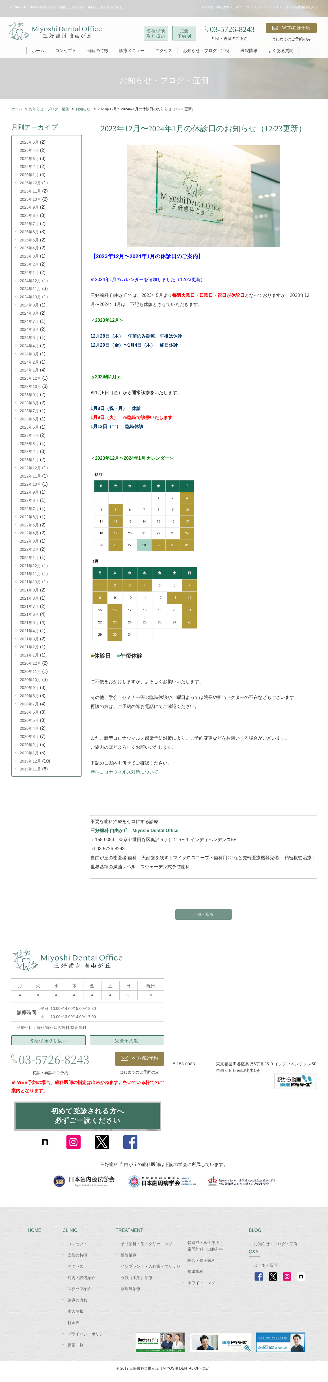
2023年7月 (29, 411)
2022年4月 (29, 533)
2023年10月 (30, 386)
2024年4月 (29, 346)
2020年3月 (29, 736)
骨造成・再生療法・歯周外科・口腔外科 (205, 1252)
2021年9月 (29, 590)
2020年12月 (30, 663)
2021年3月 (29, 639)
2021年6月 (29, 614)
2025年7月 (29, 223)
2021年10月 (30, 582)
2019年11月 (30, 769)
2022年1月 (29, 557)
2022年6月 (29, 517)
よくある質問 (281, 50)
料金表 (73, 1328)
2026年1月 (29, 174)
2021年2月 (29, 647)
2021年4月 (29, 631)
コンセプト (65, 50)
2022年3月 (29, 541)
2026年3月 (29, 158)
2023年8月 (29, 403)
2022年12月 (30, 468)
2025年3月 (29, 256)
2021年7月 (29, 606)
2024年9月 (29, 305)
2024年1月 (29, 370)
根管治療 (129, 1261)
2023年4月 (29, 435)
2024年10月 (30, 297)
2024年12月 (30, 280)
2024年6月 (29, 329)
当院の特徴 (97, 50)
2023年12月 (30, 378)
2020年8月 (29, 696)
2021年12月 (30, 565)
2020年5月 (29, 720)
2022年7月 (29, 508)
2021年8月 (29, 598)
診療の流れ (77, 1306)
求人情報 (75, 1317)
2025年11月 (30, 191)
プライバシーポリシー (87, 1340)
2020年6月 (29, 712)
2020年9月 (29, 687)
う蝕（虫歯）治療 (136, 1283)
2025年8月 (29, 215)
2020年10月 (30, 679)
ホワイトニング (201, 1289)
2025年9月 (29, 207)
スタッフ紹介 (79, 1295)
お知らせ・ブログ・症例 (206, 50)
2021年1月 (29, 655)
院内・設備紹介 (81, 1283)
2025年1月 (29, 272)
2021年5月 (29, 622)
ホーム (38, 50)
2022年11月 (30, 476)
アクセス (163, 50)
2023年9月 (29, 394)
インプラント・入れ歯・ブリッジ (150, 1272)
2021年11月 (30, 573)
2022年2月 (29, 549)
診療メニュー (131, 50)
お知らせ (83, 109)
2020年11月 (30, 671)
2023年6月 (29, 419)
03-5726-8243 (232, 29)
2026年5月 (29, 142)
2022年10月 (30, 484)
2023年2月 (29, 451)
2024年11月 (30, 288)
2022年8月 (29, 500)
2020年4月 (29, 728)
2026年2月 (29, 166)
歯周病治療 (131, 1295)
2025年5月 (29, 240)
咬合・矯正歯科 (201, 1266)
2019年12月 (30, 761)
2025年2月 (29, 264)
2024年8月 (29, 313)
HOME (34, 1236)
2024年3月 (29, 354)
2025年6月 (29, 232)
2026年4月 (29, 150)
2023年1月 (29, 459)
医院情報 (248, 50)
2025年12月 (30, 183)
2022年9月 (29, 492)
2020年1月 (29, 753)
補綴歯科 (195, 1277)
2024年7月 (29, 321)
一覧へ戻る (203, 915)
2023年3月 (29, 443)
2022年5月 (29, 525)
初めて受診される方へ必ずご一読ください (87, 1119)
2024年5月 (29, 337)
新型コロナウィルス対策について (124, 772)
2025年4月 (29, 248)
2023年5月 (29, 427)
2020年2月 (29, 744)
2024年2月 (29, 362)
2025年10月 (30, 199)
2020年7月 (29, 704)
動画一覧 (75, 1351)
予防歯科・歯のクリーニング (146, 1250)
